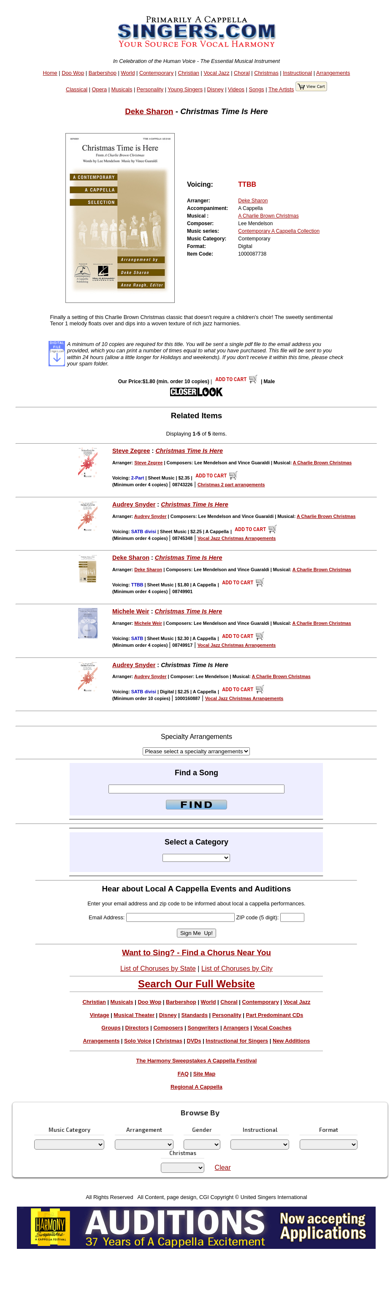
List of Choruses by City (237, 968)
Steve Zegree (131, 450)
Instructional (297, 73)
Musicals (122, 89)
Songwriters (203, 1028)
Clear (223, 1167)
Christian (188, 73)
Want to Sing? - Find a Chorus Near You (196, 952)
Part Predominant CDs (274, 1015)
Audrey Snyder (133, 504)
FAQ (183, 1074)
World (128, 73)
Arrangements (333, 73)
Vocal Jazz (216, 73)
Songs (256, 89)
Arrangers (236, 1028)
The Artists (281, 89)
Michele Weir (130, 611)
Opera (99, 89)
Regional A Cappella (196, 1087)
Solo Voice (137, 1041)
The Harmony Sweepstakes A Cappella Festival (196, 1060)
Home (50, 73)
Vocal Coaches (273, 1028)
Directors (137, 1028)
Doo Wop (73, 73)
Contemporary (156, 73)
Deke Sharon (149, 111)
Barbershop (102, 73)
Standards (194, 1015)
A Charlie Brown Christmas (268, 216)
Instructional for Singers (237, 1041)
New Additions (291, 1041)
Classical (76, 89)
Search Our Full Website (196, 983)
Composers (168, 1028)
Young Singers (185, 89)
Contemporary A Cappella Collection (279, 231)
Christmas (266, 73)
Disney (215, 89)
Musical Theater (134, 1015)
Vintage (99, 1015)
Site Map (204, 1074)
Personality (150, 89)
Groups (111, 1028)
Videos (236, 89)
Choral (242, 73)
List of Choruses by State (158, 968)
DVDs (194, 1041)
